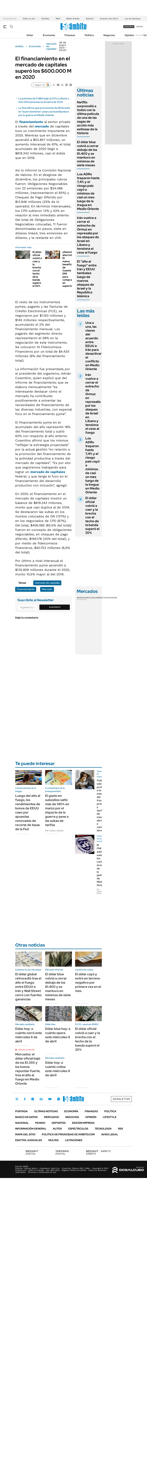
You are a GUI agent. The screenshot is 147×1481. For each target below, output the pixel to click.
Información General (30, 1128)
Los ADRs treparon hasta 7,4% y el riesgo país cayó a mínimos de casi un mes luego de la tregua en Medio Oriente (88, 191)
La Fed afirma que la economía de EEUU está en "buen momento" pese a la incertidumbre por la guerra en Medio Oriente (44, 111)
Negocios (109, 35)
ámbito (19, 46)
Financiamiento (26, 589)
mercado (42, 126)
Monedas (81, 598)
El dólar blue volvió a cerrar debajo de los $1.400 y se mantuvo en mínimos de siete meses (88, 153)
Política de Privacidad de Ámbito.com (68, 1134)
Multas (53, 1140)
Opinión (129, 35)
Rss (120, 1128)
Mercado (47, 589)
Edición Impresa (83, 1123)
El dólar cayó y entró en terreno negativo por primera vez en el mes (88, 982)
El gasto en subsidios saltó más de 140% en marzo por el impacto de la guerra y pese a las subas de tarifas (57, 810)
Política (89, 35)
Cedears (112, 598)
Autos (57, 1128)
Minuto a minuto (26, 1049)
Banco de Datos (26, 1117)
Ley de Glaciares (132, 18)
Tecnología (103, 1128)
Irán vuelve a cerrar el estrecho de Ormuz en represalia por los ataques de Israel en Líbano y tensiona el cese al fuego (88, 235)
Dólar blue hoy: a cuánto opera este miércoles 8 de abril (57, 1035)
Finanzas (70, 35)
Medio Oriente (72, 18)
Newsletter (139, 35)
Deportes (59, 1123)
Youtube (49, 1099)
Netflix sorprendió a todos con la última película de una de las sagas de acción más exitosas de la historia (88, 117)
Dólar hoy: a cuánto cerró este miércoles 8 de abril (28, 1035)
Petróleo (45, 18)
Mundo (40, 1123)
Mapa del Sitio (25, 1134)
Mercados (51, 1117)
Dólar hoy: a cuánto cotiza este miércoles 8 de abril (57, 1069)
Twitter (16, 1099)
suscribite (129, 26)
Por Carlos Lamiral (54, 830)
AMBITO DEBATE (98, 1152)
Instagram (32, 1099)
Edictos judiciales (28, 1140)
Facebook (25, 1099)
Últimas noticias (46, 1111)
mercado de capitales (51, 46)
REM (58, 18)
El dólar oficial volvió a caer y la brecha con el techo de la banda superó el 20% (37, 269)
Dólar (30, 35)
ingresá (139, 26)
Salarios (89, 18)
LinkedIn (41, 1099)
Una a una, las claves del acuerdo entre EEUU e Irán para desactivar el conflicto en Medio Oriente (93, 346)
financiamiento (31, 122)
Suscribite (55, 607)
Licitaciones (73, 1140)
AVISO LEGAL (109, 1134)
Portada (21, 1111)
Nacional (22, 1123)
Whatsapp (58, 1099)
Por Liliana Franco (99, 891)
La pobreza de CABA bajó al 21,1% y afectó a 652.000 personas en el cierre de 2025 (43, 100)
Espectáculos (78, 1128)
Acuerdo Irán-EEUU (109, 18)
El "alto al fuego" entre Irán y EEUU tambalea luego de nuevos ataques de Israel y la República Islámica (87, 278)
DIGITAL (33, 1152)
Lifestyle (109, 1117)
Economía (49, 35)
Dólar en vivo (29, 18)
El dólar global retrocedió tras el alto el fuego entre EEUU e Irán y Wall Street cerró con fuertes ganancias (28, 986)
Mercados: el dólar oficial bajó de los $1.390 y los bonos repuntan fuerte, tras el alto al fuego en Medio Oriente (27, 1069)
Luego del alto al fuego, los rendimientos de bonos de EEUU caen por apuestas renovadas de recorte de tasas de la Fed (27, 812)
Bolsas (90, 598)
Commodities (101, 598)
